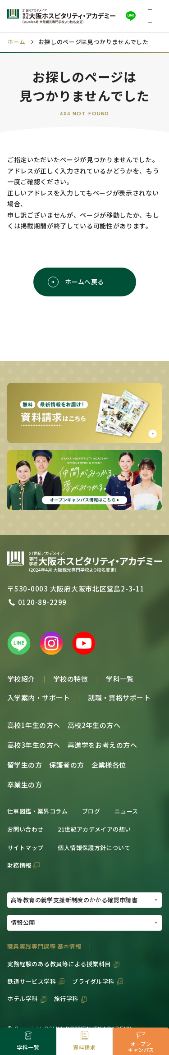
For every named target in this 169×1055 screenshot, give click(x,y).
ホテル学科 (22, 998)
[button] (153, 16)
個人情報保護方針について (94, 847)
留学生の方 (24, 764)
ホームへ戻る (76, 282)
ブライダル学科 (93, 981)
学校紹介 (21, 678)
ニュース (126, 811)
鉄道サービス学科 (31, 981)
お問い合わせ (25, 829)
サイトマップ (25, 847)
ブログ (91, 811)
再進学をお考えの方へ (102, 745)
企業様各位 (108, 764)
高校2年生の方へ (94, 725)
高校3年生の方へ (33, 745)
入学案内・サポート (38, 697)
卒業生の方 (24, 784)
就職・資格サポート (119, 697)
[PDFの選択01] (84, 900)
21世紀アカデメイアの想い (94, 829)
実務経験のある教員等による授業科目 (59, 964)
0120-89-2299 (42, 602)
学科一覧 (120, 678)
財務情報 (19, 865)
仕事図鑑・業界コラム (37, 811)
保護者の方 (66, 764)
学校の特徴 (70, 678)
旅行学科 (66, 998)
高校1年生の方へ (33, 725)
